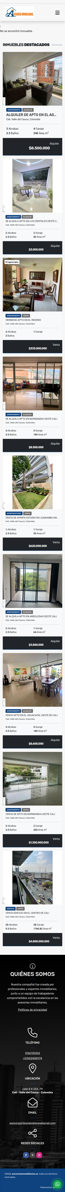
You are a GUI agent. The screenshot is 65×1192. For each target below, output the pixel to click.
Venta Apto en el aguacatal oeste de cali (32, 715)
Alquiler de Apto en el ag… (31, 115)
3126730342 (32, 1053)
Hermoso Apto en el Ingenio (23, 320)
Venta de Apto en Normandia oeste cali (30, 814)
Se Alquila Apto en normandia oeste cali (31, 418)
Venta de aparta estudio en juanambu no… (32, 517)
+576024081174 (32, 1058)
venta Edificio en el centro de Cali (27, 913)
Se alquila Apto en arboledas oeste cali (31, 616)
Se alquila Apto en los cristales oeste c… (32, 221)
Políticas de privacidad (32, 1009)
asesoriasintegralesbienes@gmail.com (33, 1123)
